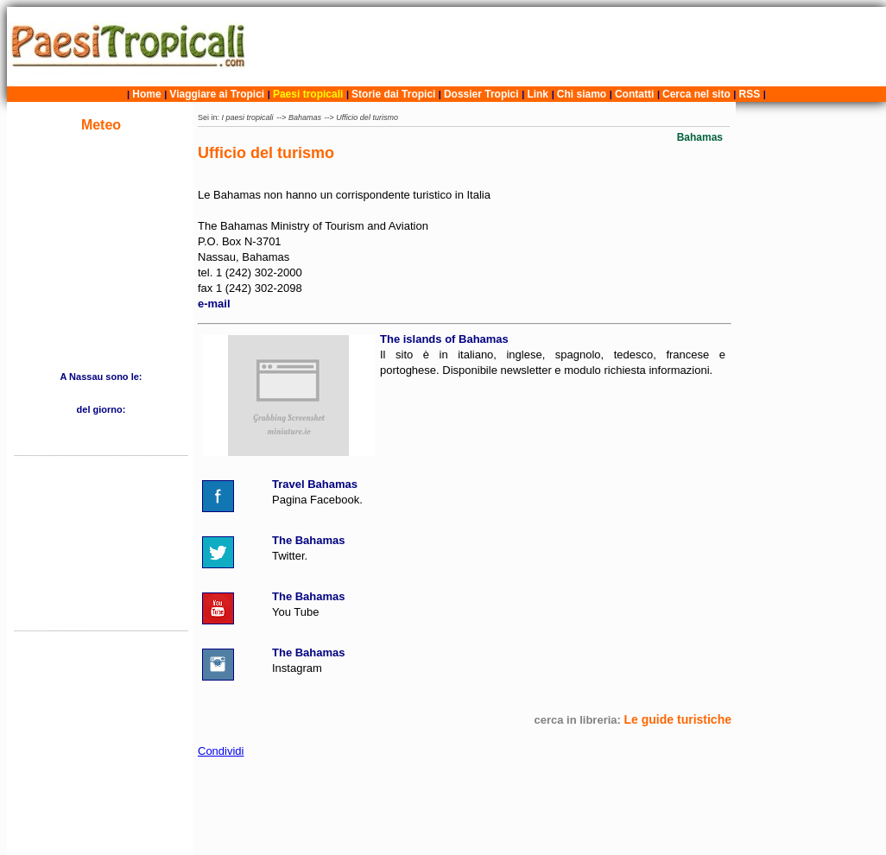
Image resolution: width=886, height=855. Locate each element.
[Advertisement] (570, 47)
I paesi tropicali (248, 117)
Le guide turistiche (677, 719)
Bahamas (304, 117)
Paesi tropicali (308, 94)
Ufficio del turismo (367, 117)
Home (146, 94)
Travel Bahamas (315, 484)
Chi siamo (581, 94)
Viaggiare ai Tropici (216, 94)
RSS (750, 94)
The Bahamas (308, 540)
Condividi (221, 750)
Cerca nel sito (696, 94)
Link (537, 94)
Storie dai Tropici (395, 94)
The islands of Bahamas (444, 338)
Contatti (634, 94)
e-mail (214, 303)
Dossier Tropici (481, 94)
